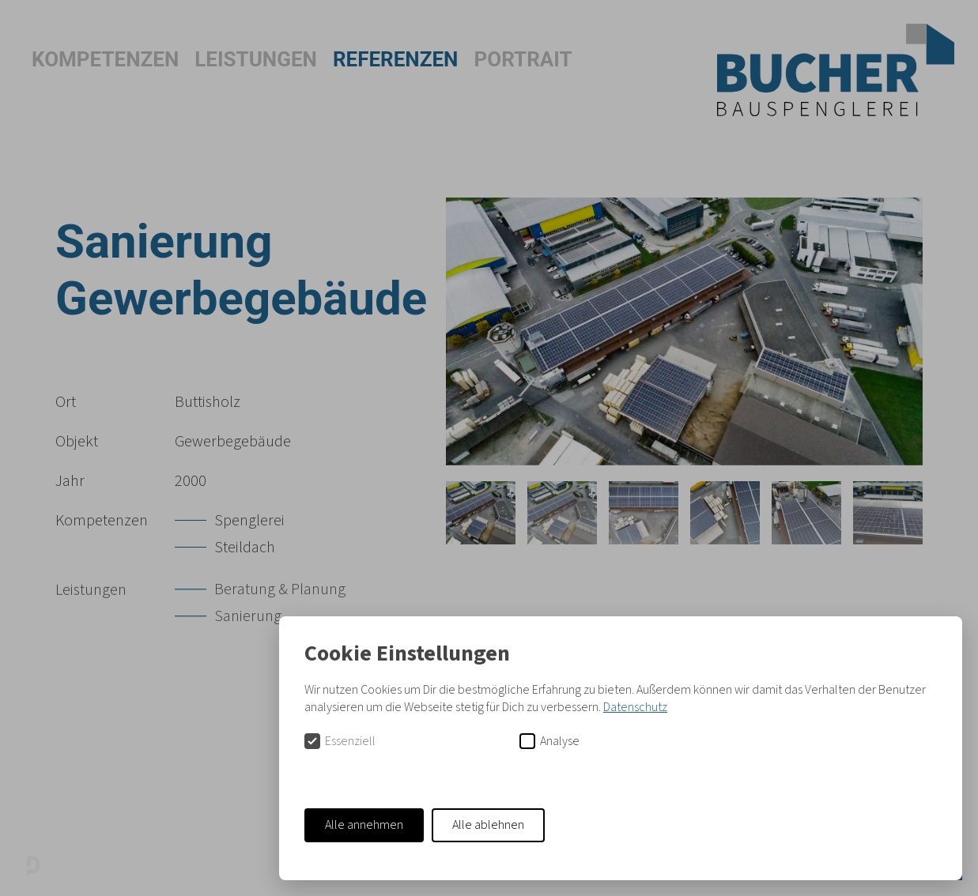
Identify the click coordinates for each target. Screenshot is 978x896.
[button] (39, 59)
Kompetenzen (105, 59)
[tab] (480, 512)
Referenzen (396, 59)
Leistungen (255, 59)
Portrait (523, 59)
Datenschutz (635, 707)
